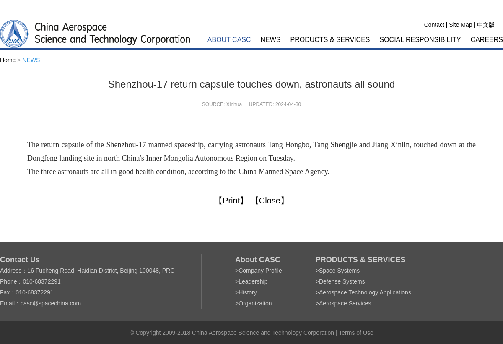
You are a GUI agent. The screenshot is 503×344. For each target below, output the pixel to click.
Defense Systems (342, 281)
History (248, 292)
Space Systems (339, 270)
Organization (255, 303)
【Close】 (270, 200)
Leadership (253, 281)
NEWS (271, 39)
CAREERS (487, 39)
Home (8, 60)
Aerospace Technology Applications (365, 292)
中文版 (486, 24)
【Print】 (231, 200)
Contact (434, 24)
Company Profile (260, 270)
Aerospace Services (345, 303)
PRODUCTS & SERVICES (330, 39)
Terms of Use (356, 332)
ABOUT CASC (229, 39)
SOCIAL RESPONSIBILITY (420, 39)
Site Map (460, 24)
